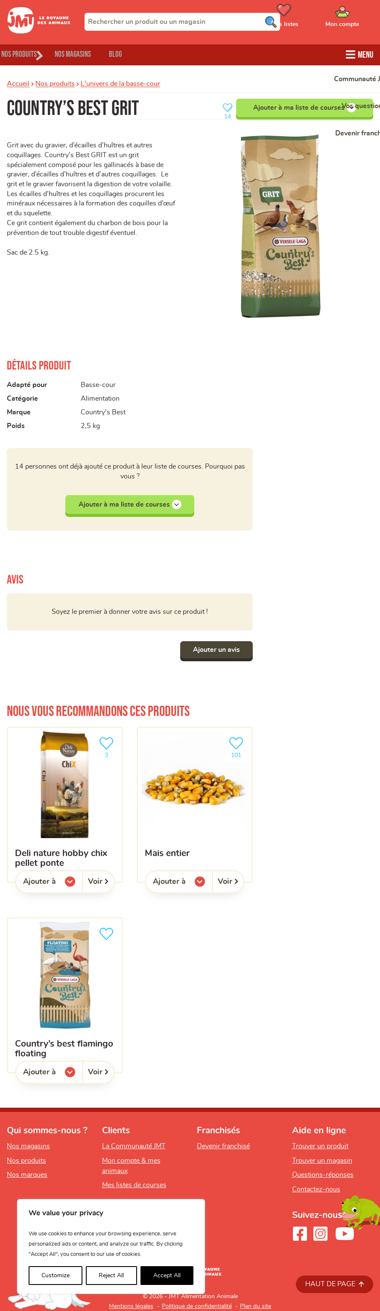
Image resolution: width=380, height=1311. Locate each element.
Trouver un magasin (322, 1160)
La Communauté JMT (134, 1146)
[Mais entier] (195, 805)
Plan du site (255, 1306)
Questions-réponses (323, 1175)
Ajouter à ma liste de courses (304, 106)
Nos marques (27, 1175)
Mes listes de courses (134, 1185)
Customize (55, 1276)
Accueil (18, 82)
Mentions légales (131, 1306)
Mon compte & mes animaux (131, 1165)
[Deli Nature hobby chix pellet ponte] (65, 805)
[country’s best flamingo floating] (65, 995)
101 (238, 746)
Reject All (111, 1276)
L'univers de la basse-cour (120, 82)
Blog (148, 53)
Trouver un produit (320, 1146)
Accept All (167, 1276)
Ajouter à (53, 884)
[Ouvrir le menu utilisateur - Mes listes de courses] (305, 18)
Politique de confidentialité (197, 1306)
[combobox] (182, 22)
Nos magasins (93, 53)
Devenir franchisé (223, 1146)
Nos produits (55, 82)
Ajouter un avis (212, 649)
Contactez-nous (316, 1189)
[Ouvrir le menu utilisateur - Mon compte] (354, 18)
